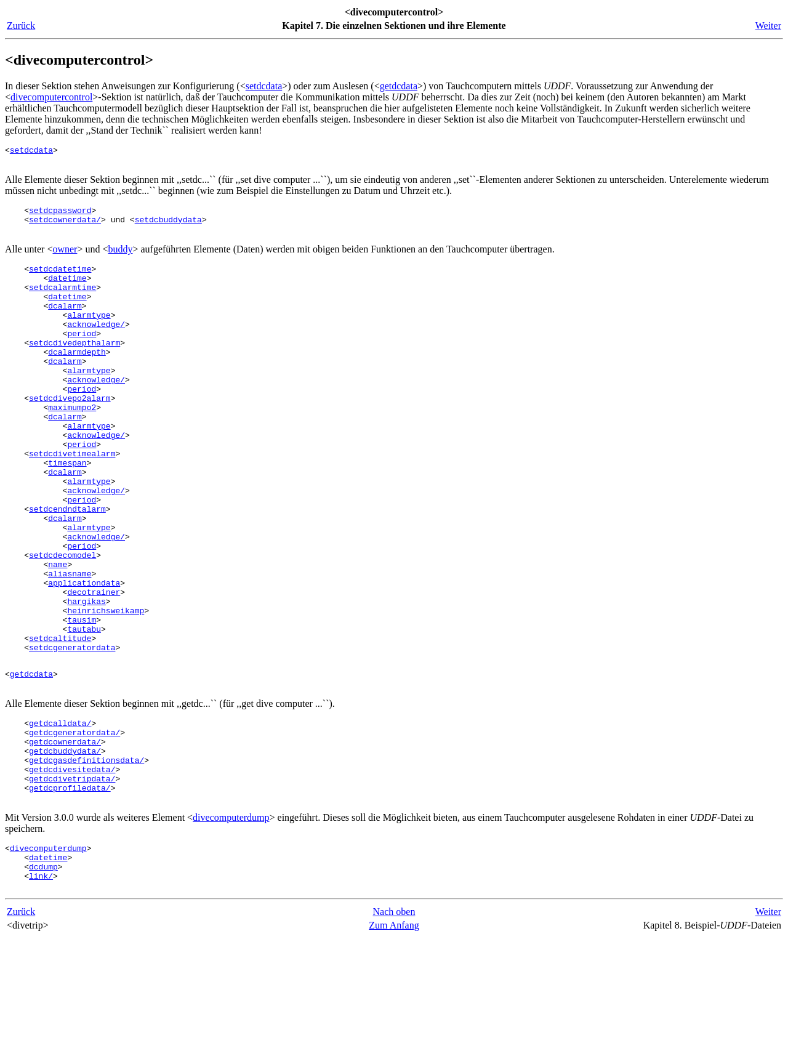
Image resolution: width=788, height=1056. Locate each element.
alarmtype (88, 335)
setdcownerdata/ (65, 226)
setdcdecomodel (62, 623)
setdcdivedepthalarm (74, 368)
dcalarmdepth (77, 379)
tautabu (84, 711)
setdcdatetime (60, 279)
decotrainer (93, 667)
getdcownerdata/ (65, 839)
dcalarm (65, 323)
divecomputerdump (231, 926)
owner (64, 258)
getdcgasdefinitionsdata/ (86, 861)
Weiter (768, 25)
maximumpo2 (72, 445)
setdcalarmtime (62, 301)
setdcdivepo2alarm (70, 434)
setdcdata (264, 86)
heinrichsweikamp (105, 689)
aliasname (69, 645)
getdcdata (398, 86)
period (81, 357)
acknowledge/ (96, 346)
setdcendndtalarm (67, 567)
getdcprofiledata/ (70, 894)
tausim (81, 700)
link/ (41, 992)
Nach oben (394, 1030)
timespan (67, 512)
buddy (120, 258)
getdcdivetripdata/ (72, 883)
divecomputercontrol (51, 97)
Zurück (21, 25)
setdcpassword (60, 215)
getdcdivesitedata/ (72, 872)
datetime (67, 290)
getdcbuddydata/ (65, 850)
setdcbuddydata (168, 226)
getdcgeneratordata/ (74, 828)
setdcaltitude (60, 722)
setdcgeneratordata (72, 734)
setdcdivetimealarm (72, 501)
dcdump (43, 980)
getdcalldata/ (60, 817)
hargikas (86, 678)
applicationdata (84, 656)
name (57, 634)
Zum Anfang (394, 1043)
